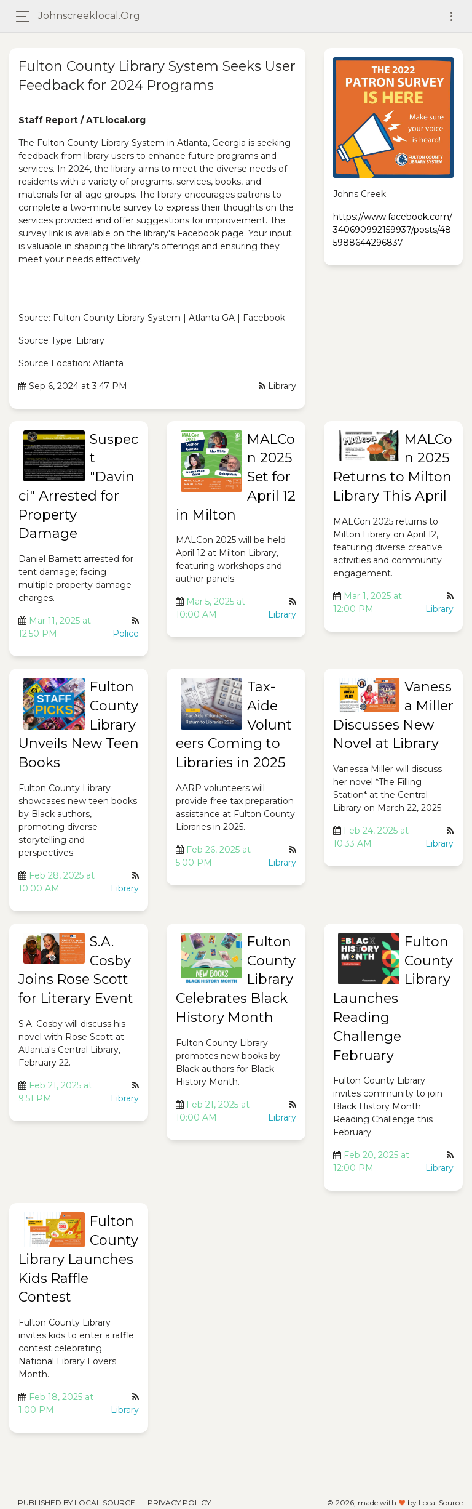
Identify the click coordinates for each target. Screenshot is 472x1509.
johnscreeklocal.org (89, 16)
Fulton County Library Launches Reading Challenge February (393, 998)
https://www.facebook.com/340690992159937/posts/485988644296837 (392, 229)
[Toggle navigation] (451, 16)
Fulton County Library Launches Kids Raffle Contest (78, 1259)
